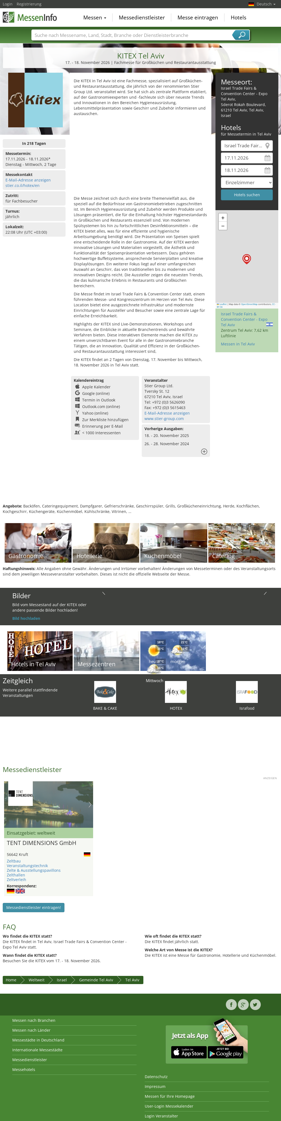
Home (11, 979)
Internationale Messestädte (37, 1049)
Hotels (238, 17)
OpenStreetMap (249, 304)
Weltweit (37, 979)
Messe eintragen (198, 17)
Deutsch (266, 4)
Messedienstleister (142, 17)
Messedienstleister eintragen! (33, 907)
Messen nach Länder (31, 1030)
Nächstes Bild (90, 804)
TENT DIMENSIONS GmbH (41, 843)
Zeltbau (14, 861)
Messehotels (23, 1069)
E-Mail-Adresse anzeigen (28, 180)
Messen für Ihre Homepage (170, 1096)
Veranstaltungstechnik (27, 865)
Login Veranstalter (161, 1116)
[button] (247, 259)
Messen (94, 17)
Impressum (155, 1086)
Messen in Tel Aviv (238, 344)
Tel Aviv (132, 979)
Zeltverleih (16, 879)
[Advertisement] (140, 157)
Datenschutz (156, 1076)
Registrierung (29, 4)
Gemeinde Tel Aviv (96, 979)
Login (8, 4)
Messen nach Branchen (33, 1020)
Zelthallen (16, 875)
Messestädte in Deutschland (38, 1040)
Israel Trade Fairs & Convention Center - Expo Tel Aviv (244, 319)
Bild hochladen (26, 618)
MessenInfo (30, 16)
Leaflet (222, 304)
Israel (62, 979)
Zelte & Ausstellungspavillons (34, 870)
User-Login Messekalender (169, 1106)
